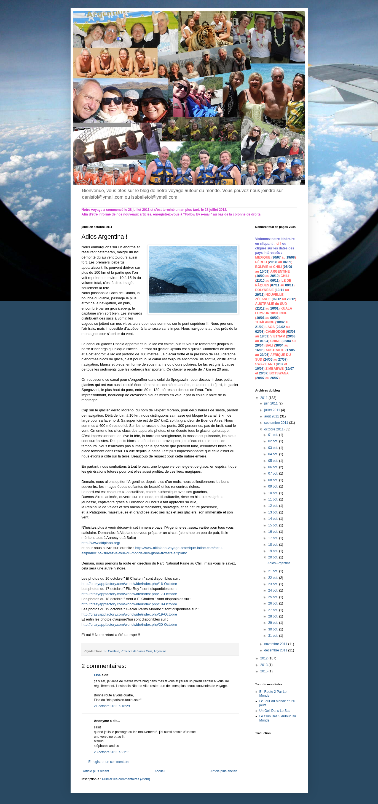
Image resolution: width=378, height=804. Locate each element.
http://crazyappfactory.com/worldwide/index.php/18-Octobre (129, 604)
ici (278, 244)
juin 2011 (271, 403)
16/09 (260, 276)
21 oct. (273, 571)
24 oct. (273, 590)
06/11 (274, 281)
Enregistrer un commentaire (109, 762)
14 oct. (273, 519)
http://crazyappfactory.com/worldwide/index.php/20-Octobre (129, 624)
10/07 (259, 369)
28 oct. (273, 616)
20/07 (263, 373)
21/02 (259, 327)
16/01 (274, 308)
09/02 (274, 318)
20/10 (274, 276)
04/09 (287, 262)
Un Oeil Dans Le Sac (274, 711)
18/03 (264, 336)
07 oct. (273, 473)
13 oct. (273, 512)
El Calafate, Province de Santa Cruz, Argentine (135, 651)
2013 (264, 665)
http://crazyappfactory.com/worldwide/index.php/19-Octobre (130, 614)
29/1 (258, 295)
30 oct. (273, 629)
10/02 (280, 322)
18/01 (274, 313)
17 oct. (273, 538)
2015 (264, 671)
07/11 (275, 285)
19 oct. (273, 551)
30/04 (279, 345)
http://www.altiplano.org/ (101, 543)
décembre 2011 (276, 650)
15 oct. (273, 525)
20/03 (291, 336)
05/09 (288, 267)
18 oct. (273, 545)
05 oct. (273, 461)
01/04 (264, 341)
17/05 (290, 350)
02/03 (259, 332)
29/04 (259, 345)
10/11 (280, 290)
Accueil (159, 771)
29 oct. (273, 623)
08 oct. (273, 480)
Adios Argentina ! (280, 563)
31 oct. (273, 636)
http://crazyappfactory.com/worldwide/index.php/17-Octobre (130, 594)
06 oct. (273, 467)
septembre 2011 (276, 423)
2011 (264, 398)
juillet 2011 (272, 410)
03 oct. (273, 448)
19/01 (260, 318)
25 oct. (273, 597)
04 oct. (273, 454)
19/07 (290, 369)
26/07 (274, 378)
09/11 (289, 285)
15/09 (264, 271)
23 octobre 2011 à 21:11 (112, 752)
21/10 (260, 281)
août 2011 (272, 416)
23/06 (264, 355)
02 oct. (273, 441)
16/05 (259, 350)
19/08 (290, 257)
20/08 (273, 262)
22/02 (281, 327)
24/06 (268, 359)
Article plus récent (96, 771)
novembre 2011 (276, 644)
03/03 (291, 332)
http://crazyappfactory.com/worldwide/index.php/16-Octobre (129, 584)
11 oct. (273, 499)
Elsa (97, 675)
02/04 (287, 341)
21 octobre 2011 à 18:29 (112, 706)
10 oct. (273, 493)
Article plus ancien (223, 771)
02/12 (277, 299)
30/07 (276, 257)
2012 (264, 658)
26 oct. (273, 603)
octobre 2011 (274, 429)
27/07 (282, 359)
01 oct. (273, 435)
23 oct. (273, 584)
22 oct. (273, 578)
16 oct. (273, 532)
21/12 (260, 308)
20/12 (291, 299)
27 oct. (273, 610)
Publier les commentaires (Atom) (126, 779)
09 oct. (273, 486)
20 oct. (273, 557)
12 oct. (273, 506)
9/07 (280, 364)
